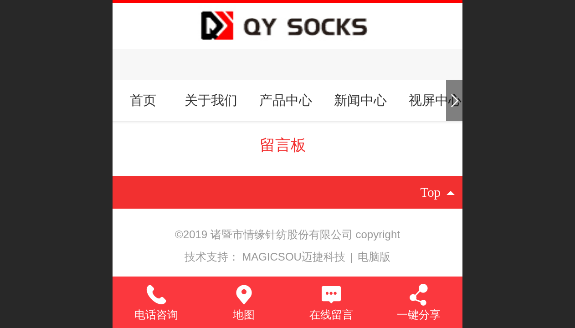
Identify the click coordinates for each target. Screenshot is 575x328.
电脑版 (374, 257)
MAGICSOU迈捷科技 (295, 257)
